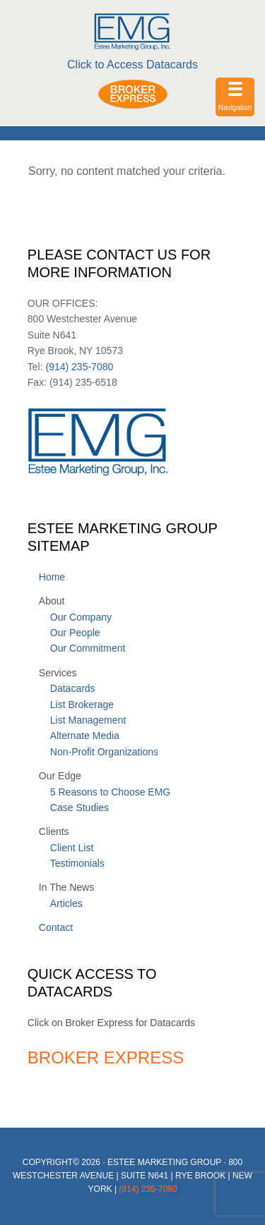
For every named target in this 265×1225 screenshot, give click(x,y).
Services (58, 672)
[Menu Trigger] (235, 97)
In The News (66, 887)
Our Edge (60, 775)
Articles (66, 903)
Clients (54, 831)
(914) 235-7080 (78, 366)
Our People (75, 632)
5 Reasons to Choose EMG (110, 792)
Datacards (72, 688)
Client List (71, 847)
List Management (88, 720)
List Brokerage (82, 704)
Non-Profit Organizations (104, 751)
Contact (56, 927)
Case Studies (79, 807)
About (52, 601)
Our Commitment (88, 648)
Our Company (81, 617)
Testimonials (77, 863)
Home (52, 577)
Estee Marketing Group (132, 32)
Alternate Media (84, 735)
